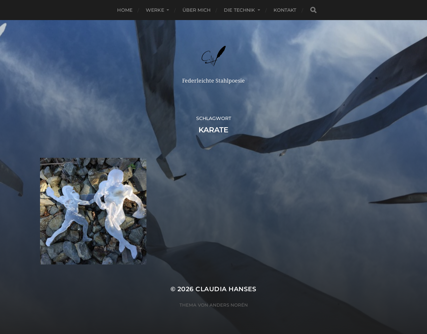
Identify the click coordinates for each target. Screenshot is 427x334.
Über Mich (196, 10)
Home (124, 10)
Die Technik (239, 10)
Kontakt (285, 10)
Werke (155, 10)
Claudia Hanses (226, 289)
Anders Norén (228, 305)
